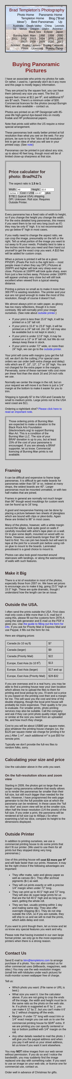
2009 (42, 41)
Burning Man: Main (24, 35)
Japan (59, 31)
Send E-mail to (14, 960)
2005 (51, 38)
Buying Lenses (31, 45)
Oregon (34, 28)
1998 (42, 35)
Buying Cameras (53, 45)
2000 (60, 35)
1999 (51, 35)
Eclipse (48, 31)
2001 (15, 38)
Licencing (37, 48)
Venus (23, 28)
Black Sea (35, 31)
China (48, 25)
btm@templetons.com (36, 960)
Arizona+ (57, 28)
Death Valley (34, 25)
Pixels (24, 48)
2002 (24, 38)
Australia (18, 25)
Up (60, 22)
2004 (42, 38)
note (30, 144)
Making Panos (54, 48)
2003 (33, 38)
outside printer (46, 313)
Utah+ (45, 28)
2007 (24, 41)
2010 (51, 41)
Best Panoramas (42, 22)
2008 (33, 41)
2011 (60, 41)
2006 (60, 38)
